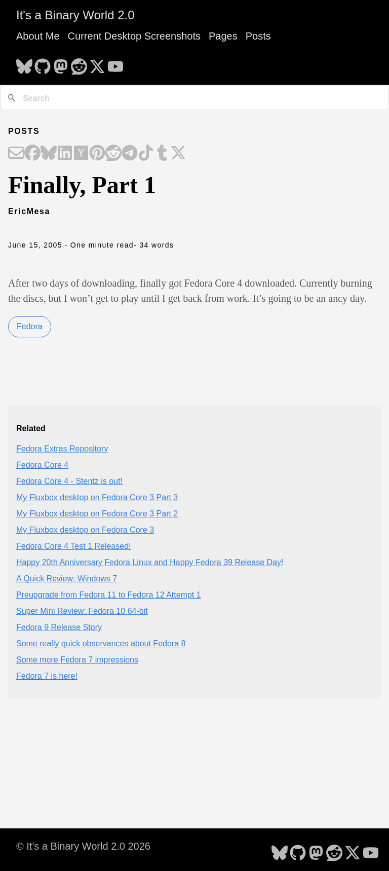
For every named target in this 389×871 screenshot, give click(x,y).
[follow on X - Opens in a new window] (97, 63)
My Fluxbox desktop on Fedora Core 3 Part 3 (97, 497)
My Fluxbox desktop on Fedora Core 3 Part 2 (97, 513)
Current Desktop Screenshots (134, 36)
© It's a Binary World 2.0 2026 (83, 846)
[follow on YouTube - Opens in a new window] (115, 63)
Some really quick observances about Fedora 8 (100, 643)
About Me (38, 36)
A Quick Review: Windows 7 (66, 578)
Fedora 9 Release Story (59, 627)
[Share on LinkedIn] (65, 154)
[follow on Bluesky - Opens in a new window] (24, 63)
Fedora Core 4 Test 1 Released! (73, 546)
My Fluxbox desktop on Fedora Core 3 (85, 530)
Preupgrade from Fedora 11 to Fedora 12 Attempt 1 (108, 594)
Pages (223, 36)
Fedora (30, 326)
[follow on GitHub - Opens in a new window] (42, 63)
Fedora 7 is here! (46, 676)
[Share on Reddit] (113, 154)
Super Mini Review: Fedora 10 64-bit (82, 611)
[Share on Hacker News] (81, 154)
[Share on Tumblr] (162, 154)
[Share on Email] (16, 154)
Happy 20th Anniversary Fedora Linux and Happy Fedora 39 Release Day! (149, 562)
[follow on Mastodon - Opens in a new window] (61, 63)
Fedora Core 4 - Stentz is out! (69, 481)
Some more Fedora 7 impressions (77, 659)
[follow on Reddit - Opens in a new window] (79, 63)
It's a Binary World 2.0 (75, 15)
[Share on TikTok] (146, 154)
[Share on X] (178, 154)
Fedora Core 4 (42, 465)
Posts (258, 36)
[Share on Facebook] (32, 154)
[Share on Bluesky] (49, 154)
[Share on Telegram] (130, 154)
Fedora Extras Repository (62, 448)
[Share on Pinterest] (97, 154)
